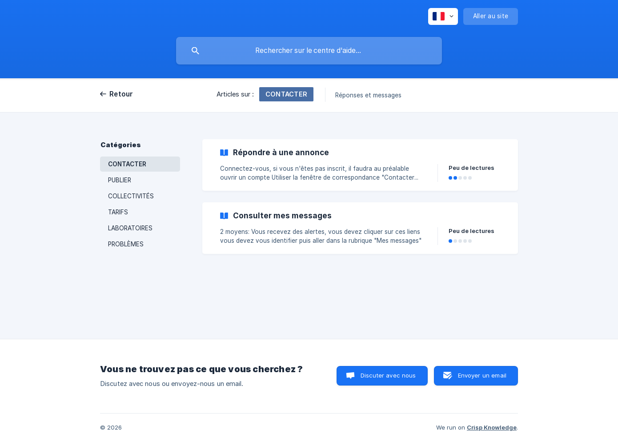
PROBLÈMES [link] (126, 244)
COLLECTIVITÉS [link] (131, 196)
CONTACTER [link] (127, 164)
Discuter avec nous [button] (388, 375)
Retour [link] (121, 94)
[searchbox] (309, 50)
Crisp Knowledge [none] (492, 427)
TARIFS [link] (118, 212)
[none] (443, 16)
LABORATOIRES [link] (130, 228)
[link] (360, 165)
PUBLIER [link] (119, 180)
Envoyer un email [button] (482, 375)
